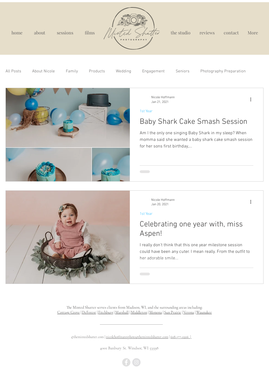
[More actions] (252, 99)
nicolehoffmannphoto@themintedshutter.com (137, 337)
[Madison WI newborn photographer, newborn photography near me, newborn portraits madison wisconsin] (126, 362)
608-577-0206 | (181, 337)
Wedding (123, 71)
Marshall (122, 312)
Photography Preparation (223, 71)
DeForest (89, 312)
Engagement (153, 71)
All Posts (13, 71)
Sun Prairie (172, 312)
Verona (188, 312)
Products (97, 71)
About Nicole (43, 71)
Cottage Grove (68, 312)
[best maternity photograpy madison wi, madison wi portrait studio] (136, 362)
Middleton (139, 312)
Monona (155, 312)
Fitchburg (105, 312)
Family (72, 71)
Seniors (182, 71)
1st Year (146, 111)
